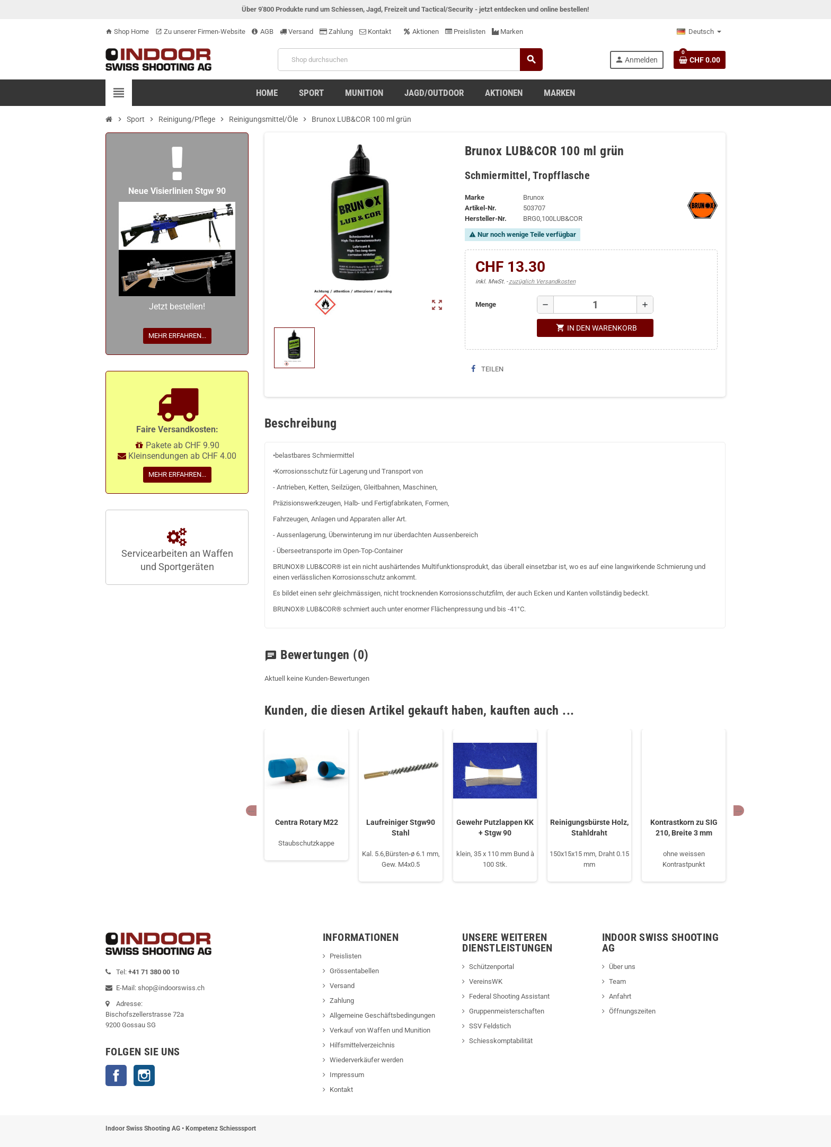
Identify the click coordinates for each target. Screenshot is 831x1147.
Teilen (487, 369)
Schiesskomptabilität (501, 1041)
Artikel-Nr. (481, 208)
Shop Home (127, 31)
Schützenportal (491, 967)
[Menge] (595, 304)
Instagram (144, 1075)
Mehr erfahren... (177, 336)
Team (617, 981)
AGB (262, 31)
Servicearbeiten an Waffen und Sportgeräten (177, 550)
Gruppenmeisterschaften (506, 1011)
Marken (507, 31)
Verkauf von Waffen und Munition (380, 1030)
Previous (251, 810)
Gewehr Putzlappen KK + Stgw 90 (495, 827)
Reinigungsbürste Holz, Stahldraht (589, 827)
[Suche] (410, 59)
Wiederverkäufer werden (366, 1060)
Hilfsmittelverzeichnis (362, 1045)
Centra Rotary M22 (306, 822)
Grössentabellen (354, 971)
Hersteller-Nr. (486, 219)
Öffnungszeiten (632, 1011)
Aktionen (421, 31)
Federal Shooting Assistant (509, 996)
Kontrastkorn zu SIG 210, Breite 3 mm (684, 827)
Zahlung (336, 31)
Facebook (116, 1075)
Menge (485, 304)
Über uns (622, 967)
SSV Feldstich (490, 1026)
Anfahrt (620, 996)
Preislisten (465, 31)
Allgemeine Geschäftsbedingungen (382, 1015)
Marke (474, 197)
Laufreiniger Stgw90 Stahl (400, 827)
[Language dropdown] (699, 32)
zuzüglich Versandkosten (542, 281)
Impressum (347, 1075)
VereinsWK (485, 981)
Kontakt (375, 31)
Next (738, 810)
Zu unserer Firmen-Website (200, 31)
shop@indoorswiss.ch (171, 988)
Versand (296, 31)
